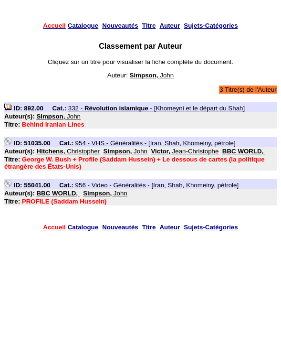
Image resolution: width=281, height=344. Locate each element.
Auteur (169, 25)
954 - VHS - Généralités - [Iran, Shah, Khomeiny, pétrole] (155, 143)
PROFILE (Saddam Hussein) (64, 201)
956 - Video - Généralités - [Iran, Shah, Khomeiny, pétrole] (157, 185)
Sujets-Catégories (211, 25)
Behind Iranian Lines (53, 124)
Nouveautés (120, 25)
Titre (149, 25)
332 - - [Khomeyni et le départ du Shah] (156, 108)
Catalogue (83, 25)
